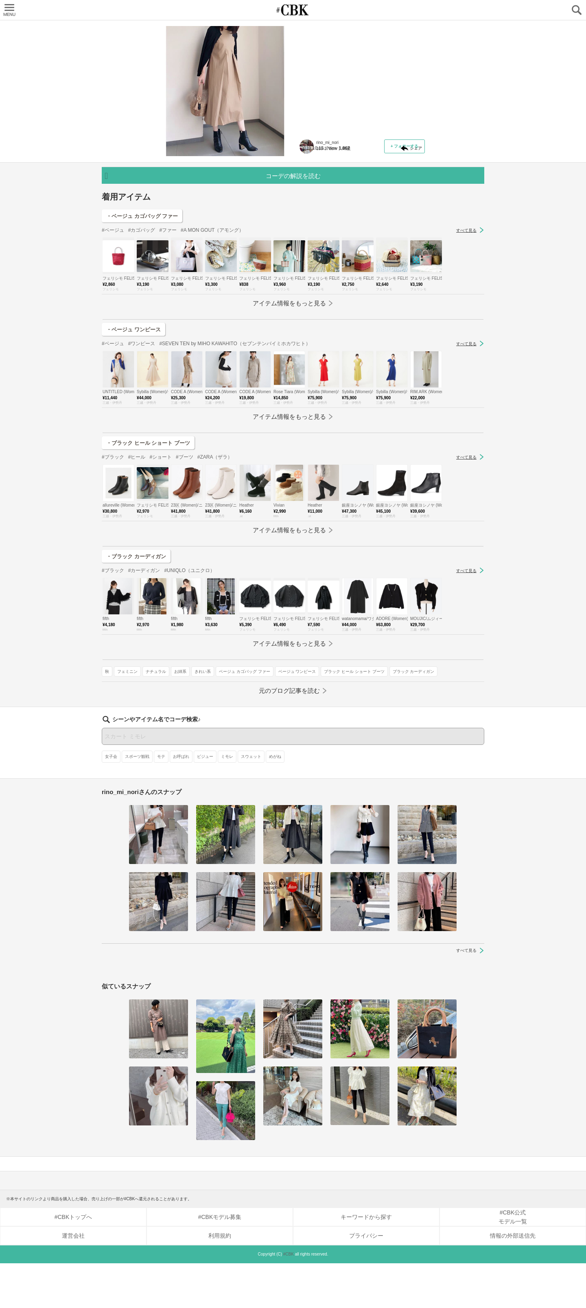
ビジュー (205, 801)
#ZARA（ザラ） (215, 541)
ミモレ (227, 801)
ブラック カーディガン (394, 234)
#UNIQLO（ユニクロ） (189, 654)
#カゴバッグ (141, 314)
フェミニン (327, 210)
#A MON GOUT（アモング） (212, 314)
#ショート (160, 541)
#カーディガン (144, 654)
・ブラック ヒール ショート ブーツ (148, 527)
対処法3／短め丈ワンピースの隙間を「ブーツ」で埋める (361, 75)
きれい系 (402, 210)
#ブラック (113, 541)
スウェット (251, 801)
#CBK (288, 1299)
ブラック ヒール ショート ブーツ (334, 234)
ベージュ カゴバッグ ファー (330, 222)
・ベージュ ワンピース (133, 413)
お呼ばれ (181, 801)
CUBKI (293, 10)
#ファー (168, 314)
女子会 (111, 801)
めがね (275, 801)
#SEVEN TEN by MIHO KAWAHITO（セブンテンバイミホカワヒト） (234, 427)
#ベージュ (113, 314)
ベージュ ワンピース (383, 222)
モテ (161, 801)
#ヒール (137, 541)
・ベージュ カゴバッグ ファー (142, 300)
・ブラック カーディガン (136, 640)
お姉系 (380, 210)
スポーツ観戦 (137, 801)
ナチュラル (355, 210)
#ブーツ (184, 541)
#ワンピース (141, 427)
